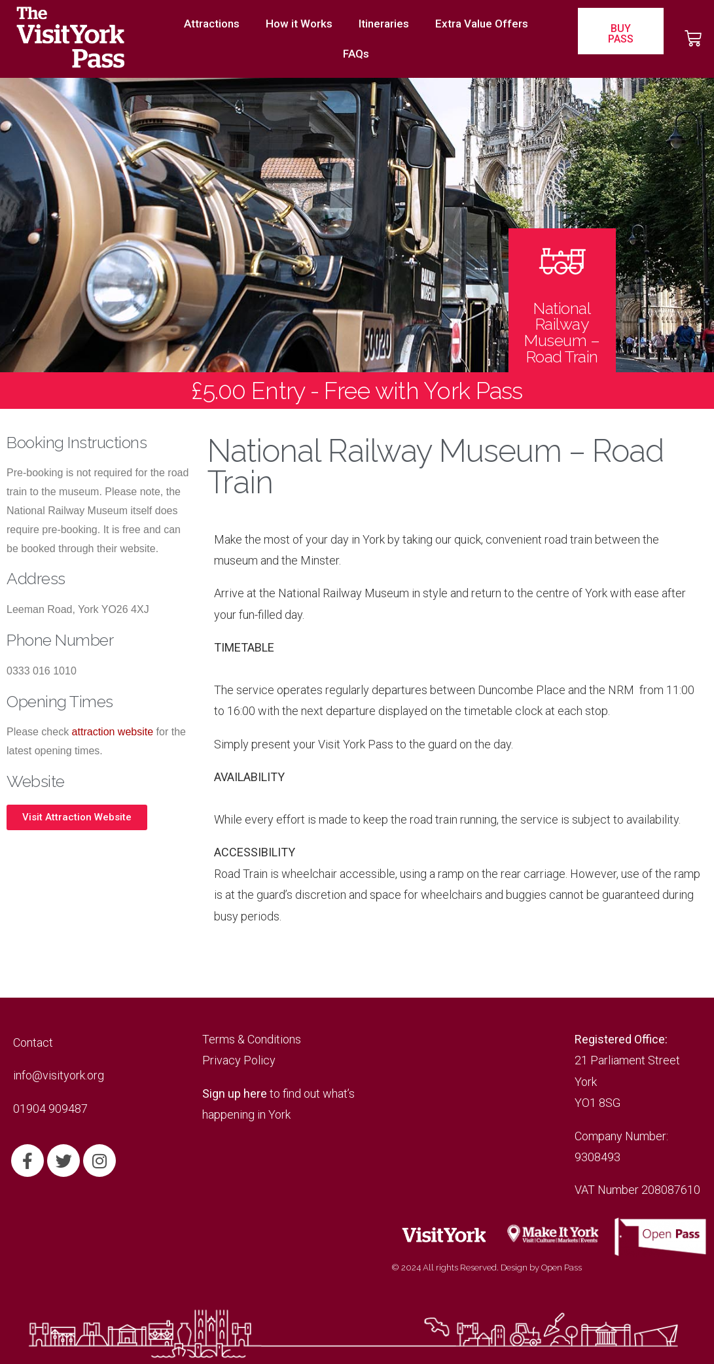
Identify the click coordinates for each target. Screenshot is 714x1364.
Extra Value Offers (481, 23)
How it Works (299, 23)
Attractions (212, 23)
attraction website (113, 731)
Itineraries (384, 23)
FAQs (356, 53)
